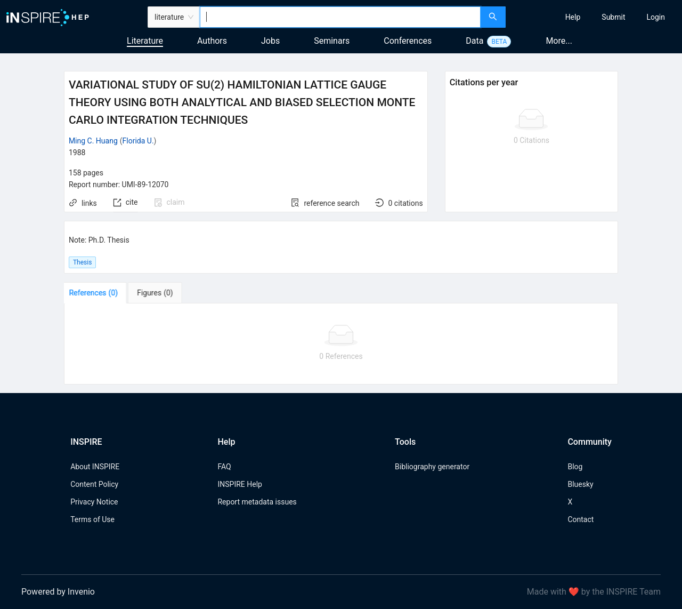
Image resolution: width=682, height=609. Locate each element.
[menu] (595, 17)
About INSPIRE (94, 466)
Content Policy (94, 484)
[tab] (97, 293)
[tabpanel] (341, 343)
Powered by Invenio (58, 592)
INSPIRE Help (239, 484)
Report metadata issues (256, 502)
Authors (212, 41)
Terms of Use (92, 519)
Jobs (270, 41)
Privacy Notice (94, 502)
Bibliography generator (432, 466)
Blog (574, 466)
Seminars (332, 41)
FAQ (224, 466)
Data (474, 41)
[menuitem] (573, 17)
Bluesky (580, 484)
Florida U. (138, 141)
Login (655, 17)
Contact (580, 519)
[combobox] (340, 17)
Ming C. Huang (93, 141)
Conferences (408, 41)
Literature (145, 41)
